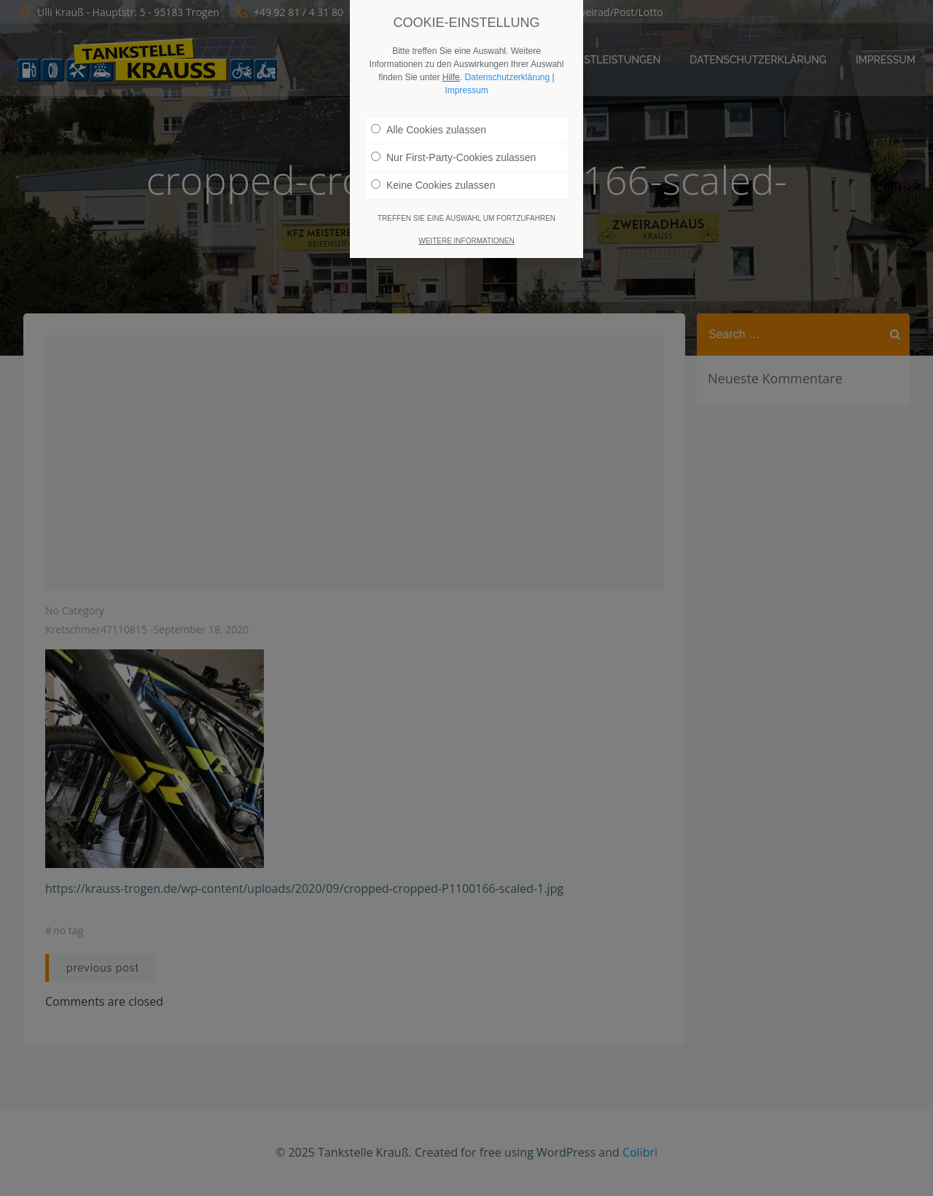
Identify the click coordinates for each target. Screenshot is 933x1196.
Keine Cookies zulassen (433, 178)
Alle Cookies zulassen (428, 123)
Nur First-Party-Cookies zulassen (453, 151)
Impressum (466, 84)
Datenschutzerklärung (507, 71)
